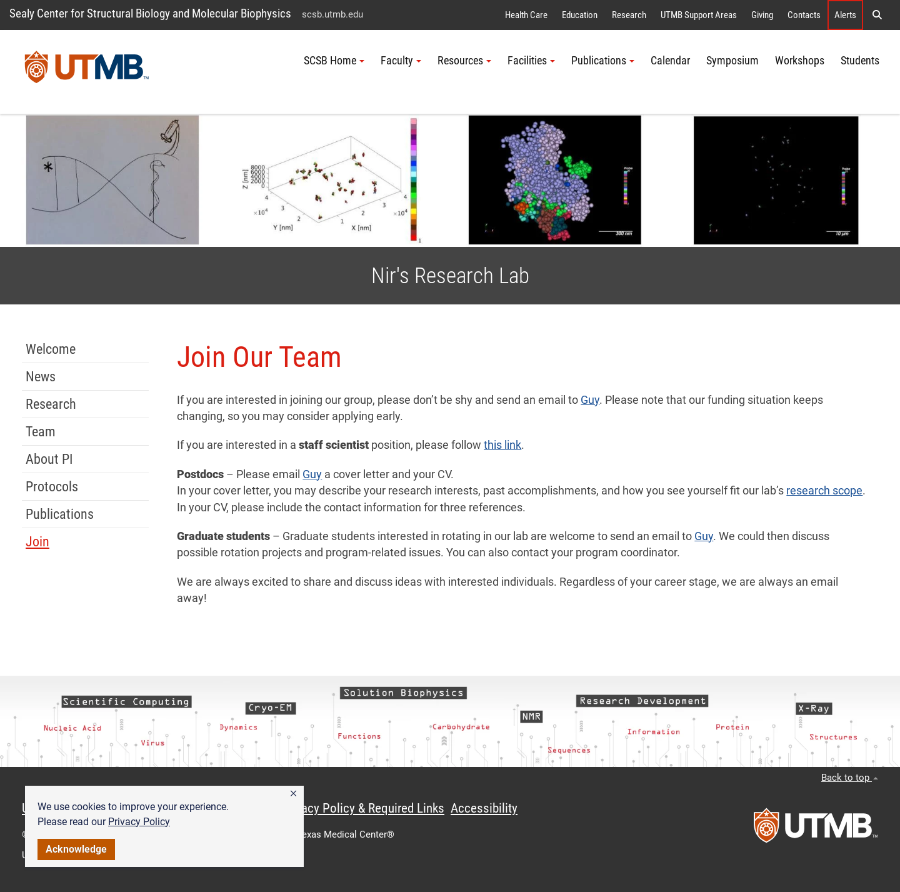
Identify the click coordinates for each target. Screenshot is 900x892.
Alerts (845, 15)
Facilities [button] (531, 61)
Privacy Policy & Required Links (362, 808)
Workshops (799, 61)
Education (580, 15)
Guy (590, 400)
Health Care (526, 15)
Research (629, 15)
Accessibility (484, 808)
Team (41, 431)
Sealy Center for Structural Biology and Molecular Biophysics (150, 13)
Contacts (804, 15)
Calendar (670, 61)
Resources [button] (464, 61)
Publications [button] (602, 61)
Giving (762, 15)
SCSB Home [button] (334, 61)
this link (502, 445)
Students (860, 61)
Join (37, 541)
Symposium (732, 61)
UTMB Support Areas (699, 15)
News (41, 376)
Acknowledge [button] (76, 849)
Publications (60, 514)
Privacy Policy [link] (139, 822)
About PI (49, 459)
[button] (293, 794)
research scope (824, 490)
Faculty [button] (401, 61)
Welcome (51, 349)
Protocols (52, 486)
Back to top (849, 777)
